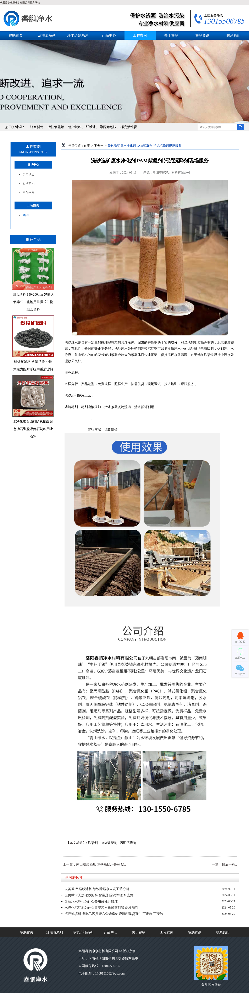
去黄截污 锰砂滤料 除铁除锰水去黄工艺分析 (97, 889)
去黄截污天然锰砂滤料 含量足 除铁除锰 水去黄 (99, 895)
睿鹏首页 (16, 35)
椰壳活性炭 (129, 127)
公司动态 (28, 174)
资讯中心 (33, 164)
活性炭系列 (47, 35)
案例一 (27, 215)
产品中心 (109, 35)
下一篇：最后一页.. (223, 864)
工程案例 (140, 35)
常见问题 (28, 192)
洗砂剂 (93, 843)
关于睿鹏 (171, 35)
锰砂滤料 (75, 127)
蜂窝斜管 (36, 127)
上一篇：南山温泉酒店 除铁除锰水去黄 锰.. (94, 864)
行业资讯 (28, 183)
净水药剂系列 (77, 35)
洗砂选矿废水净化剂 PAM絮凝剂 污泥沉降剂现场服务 (144, 145)
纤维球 (91, 127)
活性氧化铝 (56, 127)
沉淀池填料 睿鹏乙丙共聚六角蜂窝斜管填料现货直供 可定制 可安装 (114, 914)
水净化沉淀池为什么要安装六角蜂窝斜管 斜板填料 (101, 907)
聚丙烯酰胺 (108, 127)
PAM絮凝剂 (108, 843)
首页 (87, 145)
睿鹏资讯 (202, 35)
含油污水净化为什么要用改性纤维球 (91, 901)
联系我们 (233, 35)
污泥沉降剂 (128, 843)
